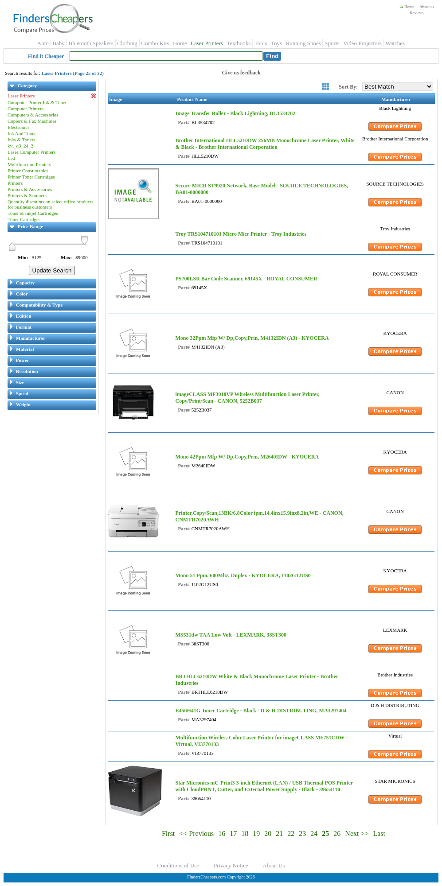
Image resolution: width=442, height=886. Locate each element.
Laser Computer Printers (31, 152)
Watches (395, 43)
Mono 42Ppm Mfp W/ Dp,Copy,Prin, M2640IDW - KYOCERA (247, 457)
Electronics (18, 127)
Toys (276, 43)
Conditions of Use (178, 865)
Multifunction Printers (29, 164)
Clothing (127, 43)
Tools (260, 43)
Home (406, 6)
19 (256, 833)
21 (279, 833)
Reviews (416, 13)
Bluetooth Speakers (90, 43)
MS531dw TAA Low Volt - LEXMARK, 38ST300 (230, 635)
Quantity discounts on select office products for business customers (50, 204)
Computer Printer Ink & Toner (37, 102)
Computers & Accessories (33, 114)
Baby (58, 43)
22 (290, 833)
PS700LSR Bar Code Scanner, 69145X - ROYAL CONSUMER (246, 279)
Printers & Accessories (30, 189)
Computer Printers (25, 108)
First (168, 833)
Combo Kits (155, 43)
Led (11, 158)
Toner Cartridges (24, 219)
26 (336, 833)
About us (426, 6)
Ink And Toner (22, 133)
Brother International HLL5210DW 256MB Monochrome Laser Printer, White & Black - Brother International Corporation (264, 143)
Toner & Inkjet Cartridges (33, 213)
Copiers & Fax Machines (32, 121)
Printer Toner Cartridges (31, 176)
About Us (273, 865)
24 (313, 833)
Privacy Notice (231, 865)
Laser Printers (207, 43)
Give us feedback (241, 73)
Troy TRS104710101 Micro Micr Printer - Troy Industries (240, 234)
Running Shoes (303, 43)
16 (221, 833)
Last (379, 833)
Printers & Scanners (27, 195)
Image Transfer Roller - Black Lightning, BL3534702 (235, 113)
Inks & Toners (21, 139)
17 (233, 833)
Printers (15, 183)
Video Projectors (362, 43)
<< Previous (196, 833)
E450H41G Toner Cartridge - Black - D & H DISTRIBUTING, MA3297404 (260, 710)
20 (267, 833)
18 (244, 833)
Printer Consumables (28, 170)
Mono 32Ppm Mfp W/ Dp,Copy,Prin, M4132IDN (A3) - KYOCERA (252, 338)
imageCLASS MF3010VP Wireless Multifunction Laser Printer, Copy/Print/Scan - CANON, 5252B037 (247, 397)
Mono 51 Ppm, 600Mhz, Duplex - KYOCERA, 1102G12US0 (242, 575)
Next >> (356, 833)
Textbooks (238, 43)
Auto (43, 43)
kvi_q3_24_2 (20, 145)
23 (302, 833)
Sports (332, 43)
